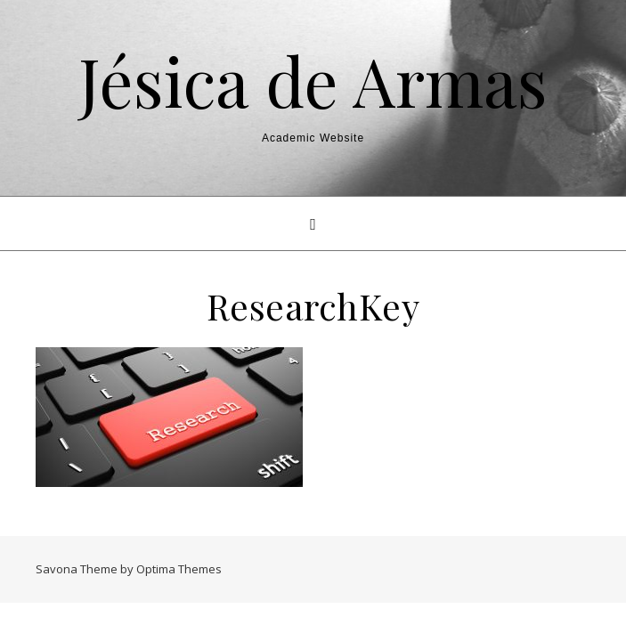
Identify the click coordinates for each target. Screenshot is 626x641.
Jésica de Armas (313, 80)
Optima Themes (179, 569)
